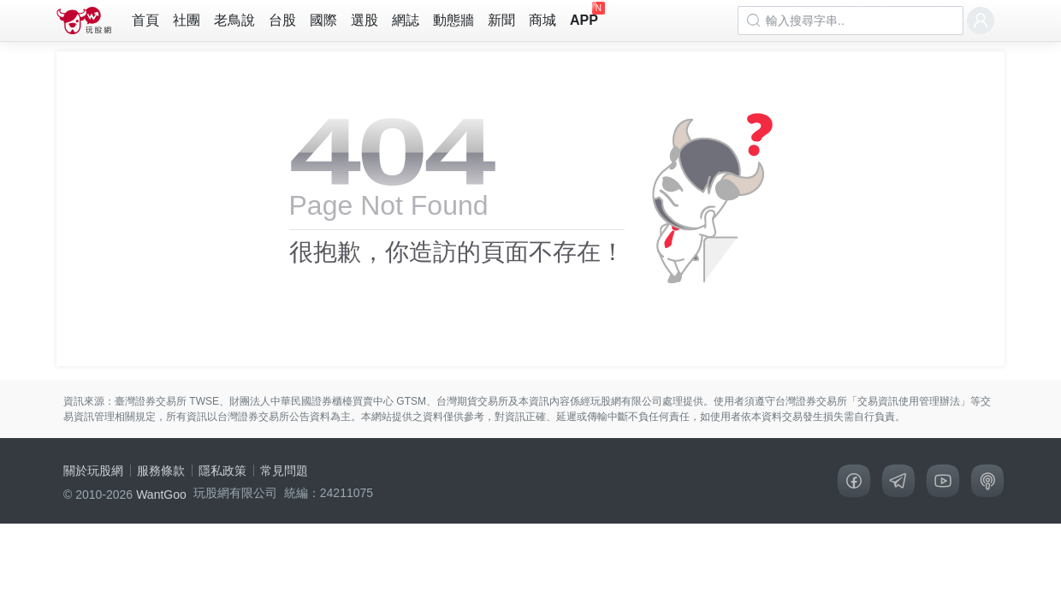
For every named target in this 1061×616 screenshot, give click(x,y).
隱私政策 (222, 470)
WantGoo (161, 494)
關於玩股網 (93, 470)
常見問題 (284, 470)
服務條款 (161, 470)
